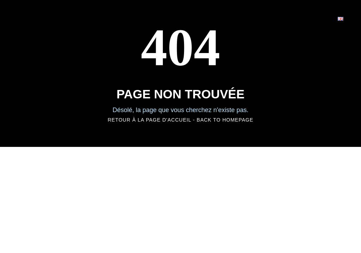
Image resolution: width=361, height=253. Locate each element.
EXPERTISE (207, 18)
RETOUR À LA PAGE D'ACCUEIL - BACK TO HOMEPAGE (180, 120)
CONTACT (306, 18)
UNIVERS (159, 18)
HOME (119, 18)
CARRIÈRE (258, 18)
